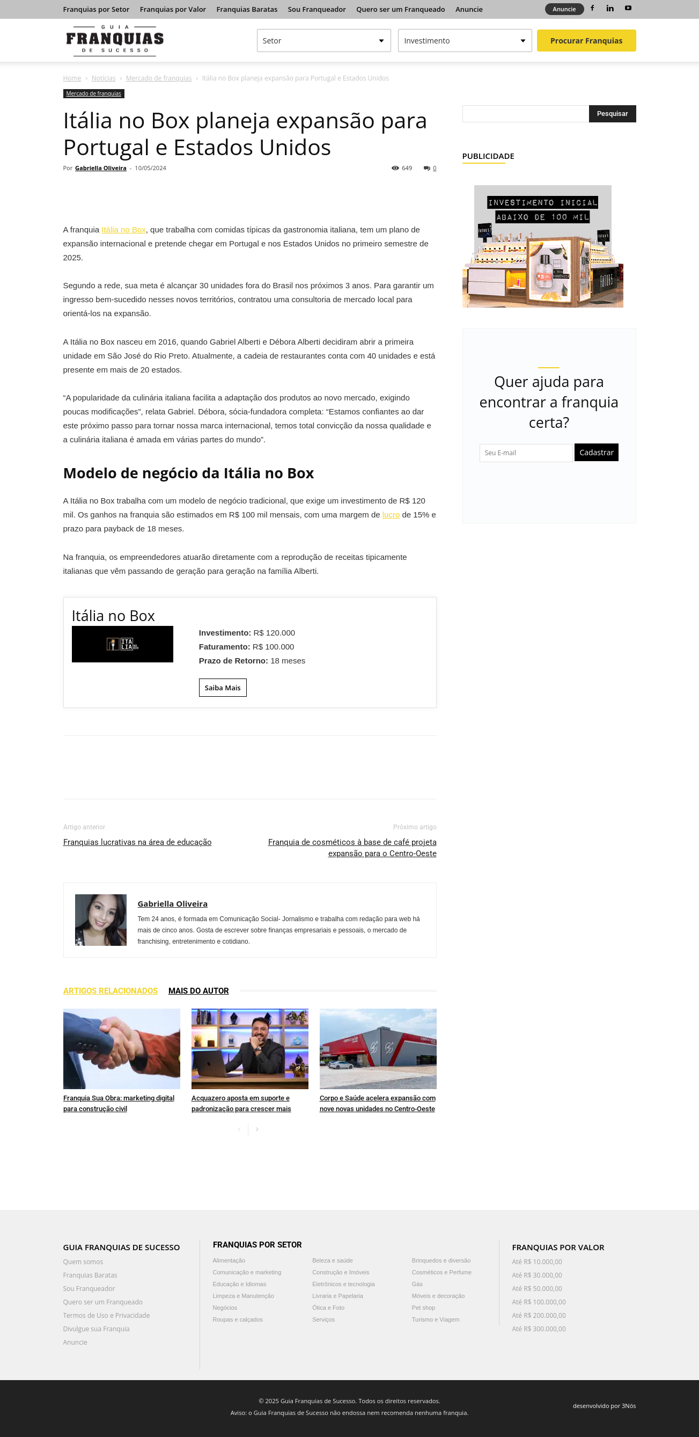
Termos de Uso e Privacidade (106, 1315)
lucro (391, 514)
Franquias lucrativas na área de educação (137, 842)
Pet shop (423, 1307)
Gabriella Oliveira (101, 168)
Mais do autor (198, 991)
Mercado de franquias (159, 78)
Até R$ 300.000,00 (539, 1328)
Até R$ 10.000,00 (537, 1261)
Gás (417, 1284)
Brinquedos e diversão (441, 1260)
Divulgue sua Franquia (96, 1328)
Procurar (586, 40)
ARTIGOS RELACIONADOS (110, 991)
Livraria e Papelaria (337, 1296)
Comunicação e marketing (247, 1272)
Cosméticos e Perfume (442, 1272)
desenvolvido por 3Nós (604, 1406)
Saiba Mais (223, 687)
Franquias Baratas (247, 9)
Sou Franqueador (317, 9)
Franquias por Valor (173, 9)
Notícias (104, 78)
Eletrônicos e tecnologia (343, 1284)
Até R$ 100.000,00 (539, 1302)
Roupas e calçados (238, 1319)
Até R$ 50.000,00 (537, 1288)
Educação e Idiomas (240, 1284)
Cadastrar (596, 452)
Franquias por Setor (96, 9)
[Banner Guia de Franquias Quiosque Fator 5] (542, 240)
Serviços (323, 1319)
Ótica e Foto (328, 1307)
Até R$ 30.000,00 (537, 1275)
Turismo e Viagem (436, 1319)
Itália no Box (123, 229)
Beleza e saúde (332, 1260)
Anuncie (469, 9)
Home (72, 78)
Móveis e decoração (438, 1296)
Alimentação (229, 1260)
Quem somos (83, 1261)
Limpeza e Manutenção (243, 1296)
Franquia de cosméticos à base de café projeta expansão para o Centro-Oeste (352, 847)
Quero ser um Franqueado (400, 9)
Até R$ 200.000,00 (539, 1315)
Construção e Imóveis (340, 1272)
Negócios (225, 1307)
